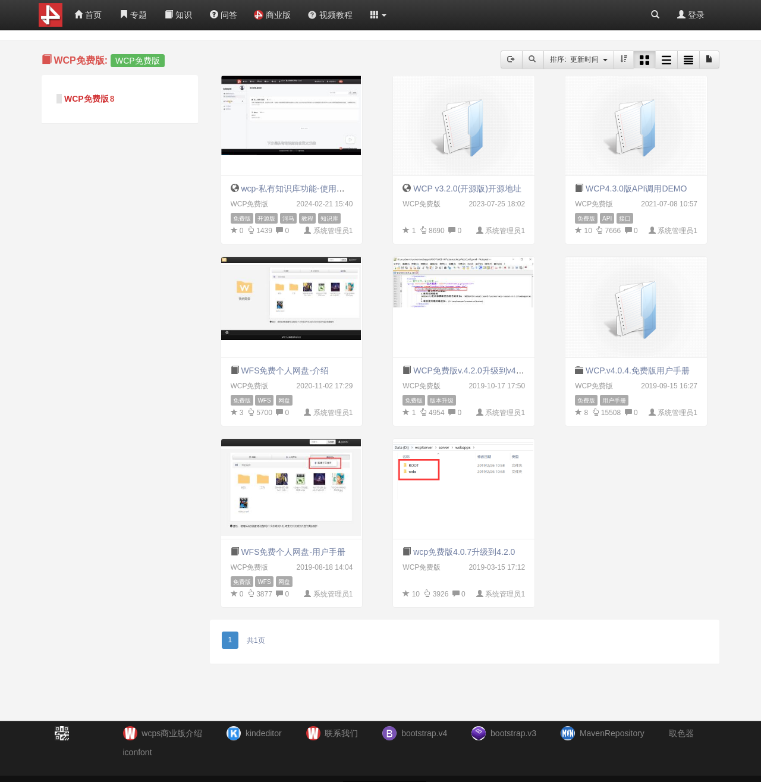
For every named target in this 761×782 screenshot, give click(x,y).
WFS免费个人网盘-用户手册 (293, 552)
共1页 (256, 640)
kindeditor (264, 733)
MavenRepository (612, 733)
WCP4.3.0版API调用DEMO (636, 188)
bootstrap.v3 (513, 733)
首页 (88, 15)
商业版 (272, 15)
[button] (378, 15)
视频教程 (330, 15)
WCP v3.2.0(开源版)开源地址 (467, 188)
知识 (178, 15)
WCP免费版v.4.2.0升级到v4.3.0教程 (479, 370)
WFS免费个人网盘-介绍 (285, 370)
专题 (133, 15)
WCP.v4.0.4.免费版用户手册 (638, 370)
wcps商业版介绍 (171, 733)
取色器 (681, 733)
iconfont (137, 752)
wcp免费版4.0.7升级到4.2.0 (464, 552)
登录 (691, 15)
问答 (223, 15)
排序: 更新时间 (579, 59)
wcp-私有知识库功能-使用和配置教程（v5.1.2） (329, 188)
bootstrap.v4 (424, 733)
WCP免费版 (86, 98)
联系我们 (341, 733)
